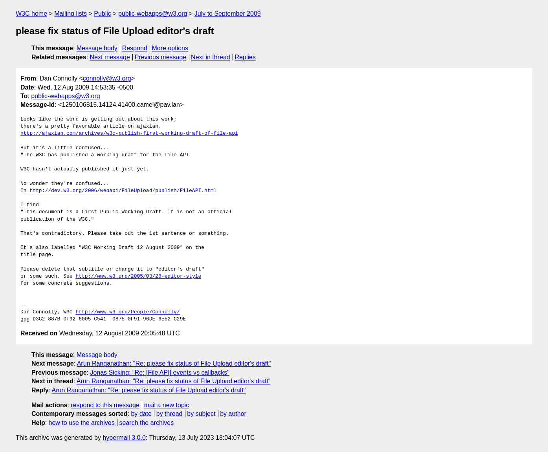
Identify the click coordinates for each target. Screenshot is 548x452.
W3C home (31, 13)
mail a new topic (166, 405)
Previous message (161, 57)
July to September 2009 (227, 13)
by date (141, 413)
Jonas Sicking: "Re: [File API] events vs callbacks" (159, 372)
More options (170, 48)
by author (233, 413)
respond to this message (105, 405)
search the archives (146, 422)
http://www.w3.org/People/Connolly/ (127, 312)
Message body (97, 48)
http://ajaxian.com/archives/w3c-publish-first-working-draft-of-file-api (129, 133)
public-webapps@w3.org (152, 13)
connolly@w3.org (107, 78)
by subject (201, 413)
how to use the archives (82, 422)
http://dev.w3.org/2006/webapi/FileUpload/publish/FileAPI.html (122, 190)
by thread (169, 413)
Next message (110, 57)
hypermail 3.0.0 (124, 437)
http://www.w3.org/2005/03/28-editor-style (138, 276)
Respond (134, 48)
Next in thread (210, 57)
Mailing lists (70, 13)
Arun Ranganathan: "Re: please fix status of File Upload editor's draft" (174, 363)
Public (102, 13)
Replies (245, 57)
